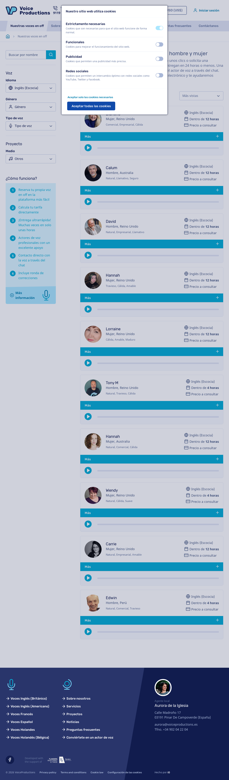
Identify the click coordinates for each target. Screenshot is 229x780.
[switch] (159, 28)
